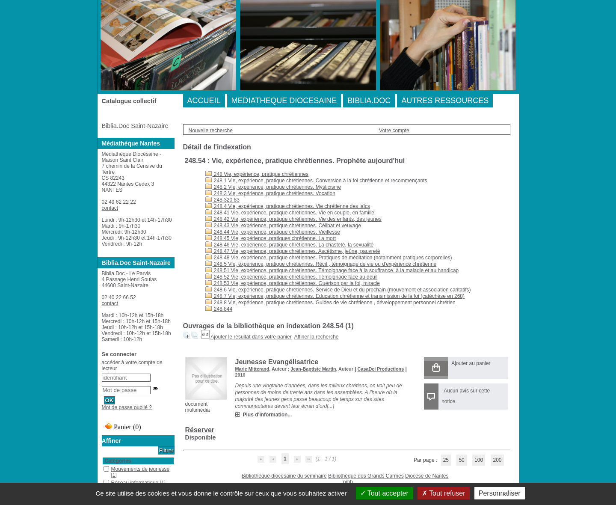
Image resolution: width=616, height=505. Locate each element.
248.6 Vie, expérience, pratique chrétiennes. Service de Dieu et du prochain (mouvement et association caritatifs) (338, 290)
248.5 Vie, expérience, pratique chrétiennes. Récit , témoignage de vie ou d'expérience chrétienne (321, 264)
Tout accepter (384, 493)
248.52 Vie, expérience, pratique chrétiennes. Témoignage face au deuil (291, 277)
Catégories (118, 461)
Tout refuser (443, 493)
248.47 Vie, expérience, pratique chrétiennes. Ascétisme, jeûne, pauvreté (292, 251)
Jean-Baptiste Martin (313, 368)
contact (110, 208)
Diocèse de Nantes (426, 476)
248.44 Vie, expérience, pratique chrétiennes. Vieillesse (272, 232)
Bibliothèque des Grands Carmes (366, 476)
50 (461, 460)
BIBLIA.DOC (369, 100)
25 (446, 460)
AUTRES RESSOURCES (445, 100)
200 (497, 460)
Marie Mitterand (252, 368)
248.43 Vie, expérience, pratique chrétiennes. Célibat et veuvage (283, 226)
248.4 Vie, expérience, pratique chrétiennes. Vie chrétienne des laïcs (287, 206)
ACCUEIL (204, 100)
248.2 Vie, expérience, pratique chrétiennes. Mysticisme (273, 187)
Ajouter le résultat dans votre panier (250, 337)
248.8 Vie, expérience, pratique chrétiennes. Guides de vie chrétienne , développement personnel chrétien (330, 303)
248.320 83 (222, 200)
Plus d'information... (267, 415)
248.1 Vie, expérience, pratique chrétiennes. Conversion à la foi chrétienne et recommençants (316, 181)
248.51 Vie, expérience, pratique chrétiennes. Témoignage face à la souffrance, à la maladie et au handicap (332, 270)
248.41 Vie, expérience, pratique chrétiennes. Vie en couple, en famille (289, 213)
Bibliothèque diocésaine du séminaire (284, 476)
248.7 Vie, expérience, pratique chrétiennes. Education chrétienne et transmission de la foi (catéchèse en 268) (335, 296)
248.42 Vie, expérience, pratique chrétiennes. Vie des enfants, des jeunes (293, 219)
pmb (348, 482)
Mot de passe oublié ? (127, 407)
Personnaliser (500, 493)
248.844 (219, 309)
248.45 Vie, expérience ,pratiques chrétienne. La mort (270, 238)
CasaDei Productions (381, 368)
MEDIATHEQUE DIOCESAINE (284, 100)
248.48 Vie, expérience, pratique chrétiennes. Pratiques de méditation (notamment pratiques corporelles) (328, 258)
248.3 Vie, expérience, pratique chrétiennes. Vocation (270, 193)
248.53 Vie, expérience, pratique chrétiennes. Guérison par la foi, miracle (292, 283)
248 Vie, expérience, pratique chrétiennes (257, 174)
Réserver (200, 430)
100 (478, 460)
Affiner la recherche (316, 337)
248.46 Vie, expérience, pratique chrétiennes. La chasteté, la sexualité (289, 245)
